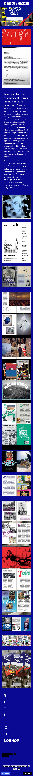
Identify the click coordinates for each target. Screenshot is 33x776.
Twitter (12, 754)
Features (5, 773)
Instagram (14, 769)
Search (7, 766)
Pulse (27, 773)
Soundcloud (19, 769)
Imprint (24, 766)
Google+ (15, 754)
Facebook (10, 754)
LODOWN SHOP (16, 766)
